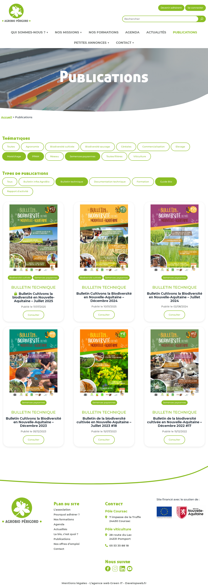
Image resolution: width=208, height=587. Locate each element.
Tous (9, 181)
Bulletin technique (72, 181)
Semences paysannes (82, 156)
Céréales (126, 146)
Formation (143, 181)
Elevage (180, 146)
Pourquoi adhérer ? (67, 514)
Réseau (54, 156)
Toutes (11, 146)
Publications (185, 32)
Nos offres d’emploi (66, 544)
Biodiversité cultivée (62, 146)
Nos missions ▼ (68, 32)
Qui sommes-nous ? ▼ (29, 32)
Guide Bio (166, 181)
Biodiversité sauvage (97, 146)
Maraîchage (14, 156)
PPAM (35, 156)
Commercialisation (153, 146)
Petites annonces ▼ (91, 42)
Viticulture (139, 156)
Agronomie (32, 146)
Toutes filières (114, 156)
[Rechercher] (201, 19)
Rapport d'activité (17, 191)
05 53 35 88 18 (119, 545)
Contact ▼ (125, 42)
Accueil (6, 117)
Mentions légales (74, 583)
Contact (59, 549)
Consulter (33, 315)
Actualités (156, 32)
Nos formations (104, 32)
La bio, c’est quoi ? (66, 534)
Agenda (132, 32)
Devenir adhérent (171, 7)
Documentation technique (110, 181)
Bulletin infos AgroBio (36, 181)
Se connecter (195, 7)
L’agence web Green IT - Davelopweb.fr (118, 583)
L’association (62, 509)
